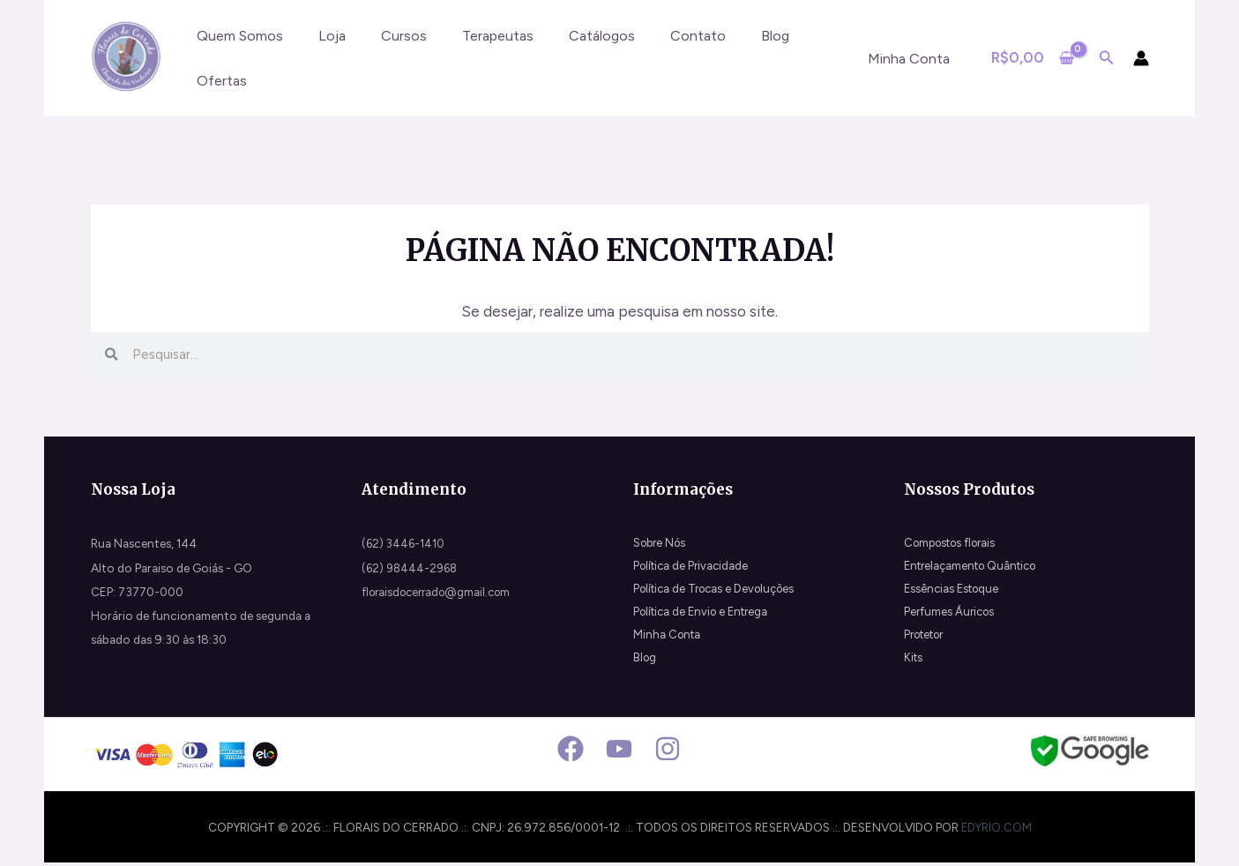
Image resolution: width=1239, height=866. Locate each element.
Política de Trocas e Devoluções (719, 592)
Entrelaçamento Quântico (976, 568)
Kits (914, 663)
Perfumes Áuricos (951, 615)
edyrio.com (996, 830)
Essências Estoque (954, 592)
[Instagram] (667, 752)
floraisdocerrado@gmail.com (441, 592)
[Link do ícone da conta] (1141, 58)
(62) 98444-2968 (412, 568)
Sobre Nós (661, 543)
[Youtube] (619, 752)
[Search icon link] (1107, 60)
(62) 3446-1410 (404, 543)
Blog (645, 663)
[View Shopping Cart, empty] (1032, 58)
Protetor (928, 639)
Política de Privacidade (693, 568)
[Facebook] (570, 752)
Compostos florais (954, 543)
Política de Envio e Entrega (705, 615)
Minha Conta (668, 639)
